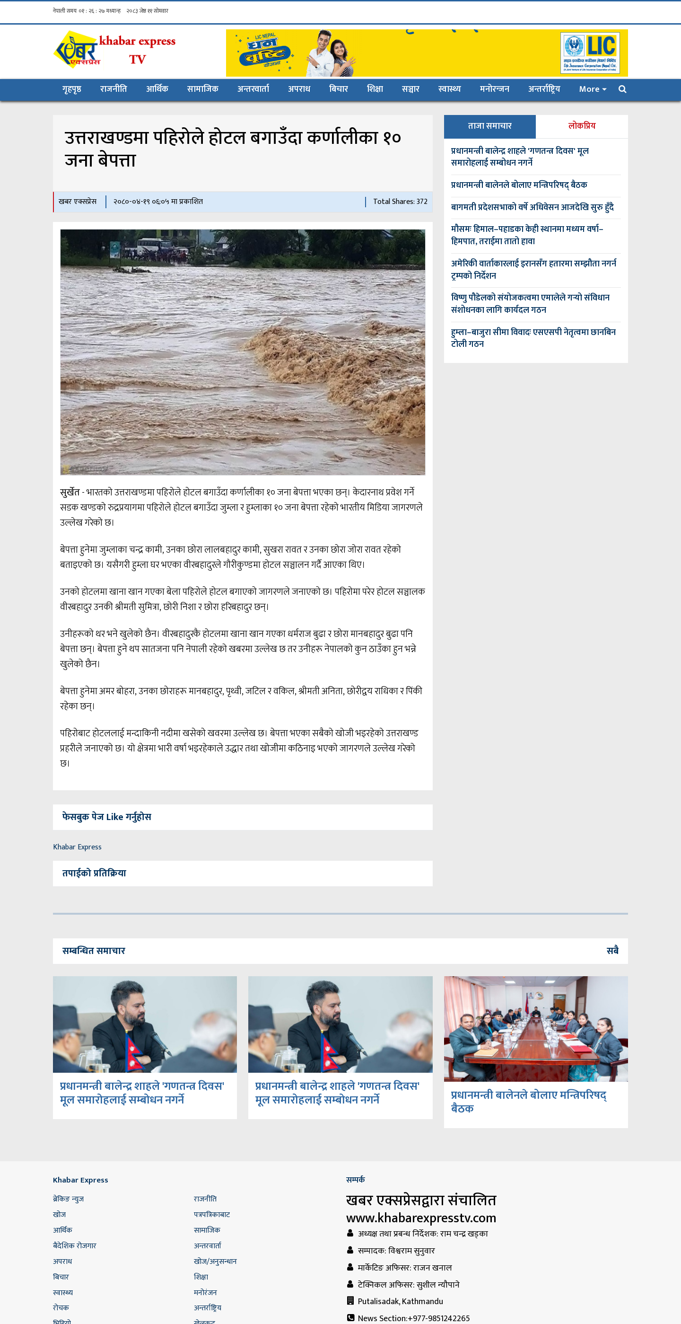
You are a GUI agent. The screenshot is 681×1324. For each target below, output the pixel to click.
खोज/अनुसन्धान (215, 1261)
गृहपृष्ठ (76, 89)
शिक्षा (375, 89)
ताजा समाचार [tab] (490, 126)
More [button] (589, 89)
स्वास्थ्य (449, 89)
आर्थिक (157, 89)
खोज (59, 1215)
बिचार (338, 89)
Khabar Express (77, 847)
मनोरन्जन (494, 89)
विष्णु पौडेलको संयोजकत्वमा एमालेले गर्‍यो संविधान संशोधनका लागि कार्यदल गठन (530, 304)
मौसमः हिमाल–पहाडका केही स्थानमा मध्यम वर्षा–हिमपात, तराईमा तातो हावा (527, 235)
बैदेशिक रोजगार (74, 1246)
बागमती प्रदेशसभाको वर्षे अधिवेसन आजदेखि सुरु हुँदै (532, 208)
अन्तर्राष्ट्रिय (544, 89)
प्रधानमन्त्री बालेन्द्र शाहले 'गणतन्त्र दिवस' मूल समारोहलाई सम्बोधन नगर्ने (520, 157)
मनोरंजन (205, 1293)
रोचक (61, 1308)
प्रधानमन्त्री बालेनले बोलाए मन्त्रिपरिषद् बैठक (519, 185)
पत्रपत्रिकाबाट (212, 1215)
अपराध (299, 89)
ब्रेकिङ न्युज (68, 1199)
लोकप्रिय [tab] (582, 126)
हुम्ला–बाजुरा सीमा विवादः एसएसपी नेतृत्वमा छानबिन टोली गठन (533, 339)
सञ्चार (410, 89)
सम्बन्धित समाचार (93, 951)
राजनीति (113, 89)
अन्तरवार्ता (253, 89)
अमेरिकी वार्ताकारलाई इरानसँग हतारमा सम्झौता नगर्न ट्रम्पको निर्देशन (533, 270)
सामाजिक (202, 89)
